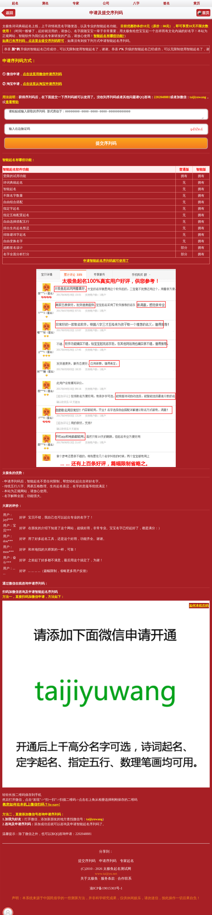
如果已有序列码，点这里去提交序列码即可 (33, 41)
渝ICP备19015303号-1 (106, 888)
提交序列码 (87, 861)
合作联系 (125, 878)
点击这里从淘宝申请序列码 (42, 84)
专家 (76, 3)
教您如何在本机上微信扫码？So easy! (31, 804)
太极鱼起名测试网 (117, 869)
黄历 (196, 3)
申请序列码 (107, 861)
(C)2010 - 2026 (92, 869)
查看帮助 (12, 102)
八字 (136, 3)
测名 (45, 3)
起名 (15, 3)
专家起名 (127, 861)
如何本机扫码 (199, 605)
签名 (166, 3)
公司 (106, 3)
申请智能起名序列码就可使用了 (106, 260)
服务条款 (108, 878)
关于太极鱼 (89, 878)
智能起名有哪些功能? (108, 36)
